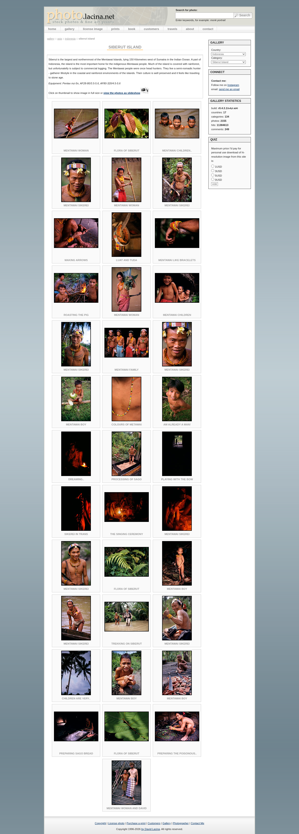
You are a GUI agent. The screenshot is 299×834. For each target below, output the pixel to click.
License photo (116, 823)
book (131, 29)
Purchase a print (136, 823)
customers (151, 29)
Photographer (181, 823)
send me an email (229, 89)
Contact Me (197, 823)
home (52, 29)
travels (172, 29)
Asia (59, 38)
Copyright (100, 823)
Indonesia (70, 38)
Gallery (166, 823)
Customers (154, 823)
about (190, 29)
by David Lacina (150, 829)
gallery (70, 29)
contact (208, 29)
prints (115, 29)
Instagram (233, 85)
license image (93, 29)
